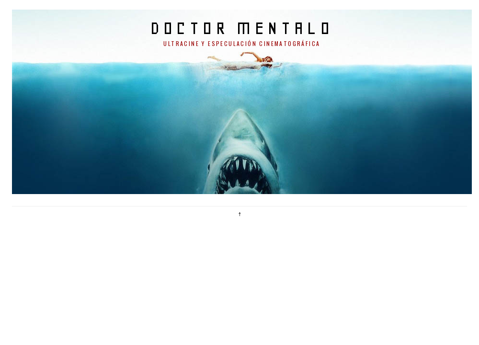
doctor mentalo (242, 28)
